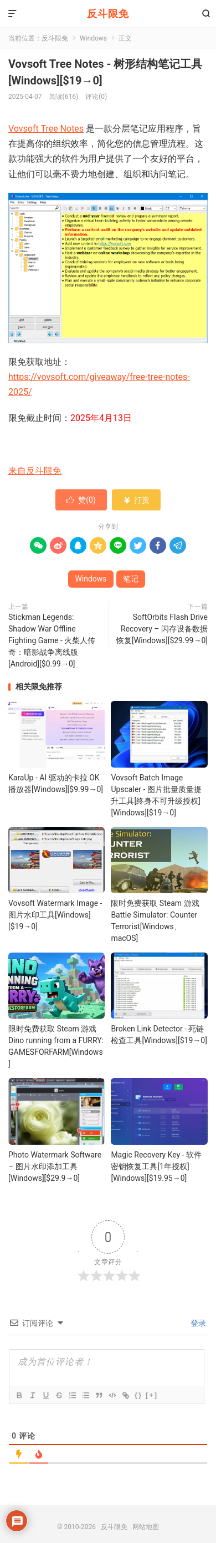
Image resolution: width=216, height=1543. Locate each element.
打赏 (136, 499)
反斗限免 (108, 13)
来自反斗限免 (34, 470)
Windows (93, 38)
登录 (197, 1323)
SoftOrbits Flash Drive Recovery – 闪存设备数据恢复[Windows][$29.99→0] (162, 629)
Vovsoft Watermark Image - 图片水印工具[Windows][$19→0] (55, 915)
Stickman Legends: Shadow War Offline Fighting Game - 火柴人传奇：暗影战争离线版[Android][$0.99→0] (51, 640)
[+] (152, 1395)
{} (138, 1395)
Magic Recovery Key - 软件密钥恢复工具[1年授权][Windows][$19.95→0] (156, 1166)
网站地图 (145, 1527)
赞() (81, 499)
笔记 (130, 578)
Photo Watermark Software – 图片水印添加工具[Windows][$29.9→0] (54, 1166)
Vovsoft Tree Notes (46, 128)
